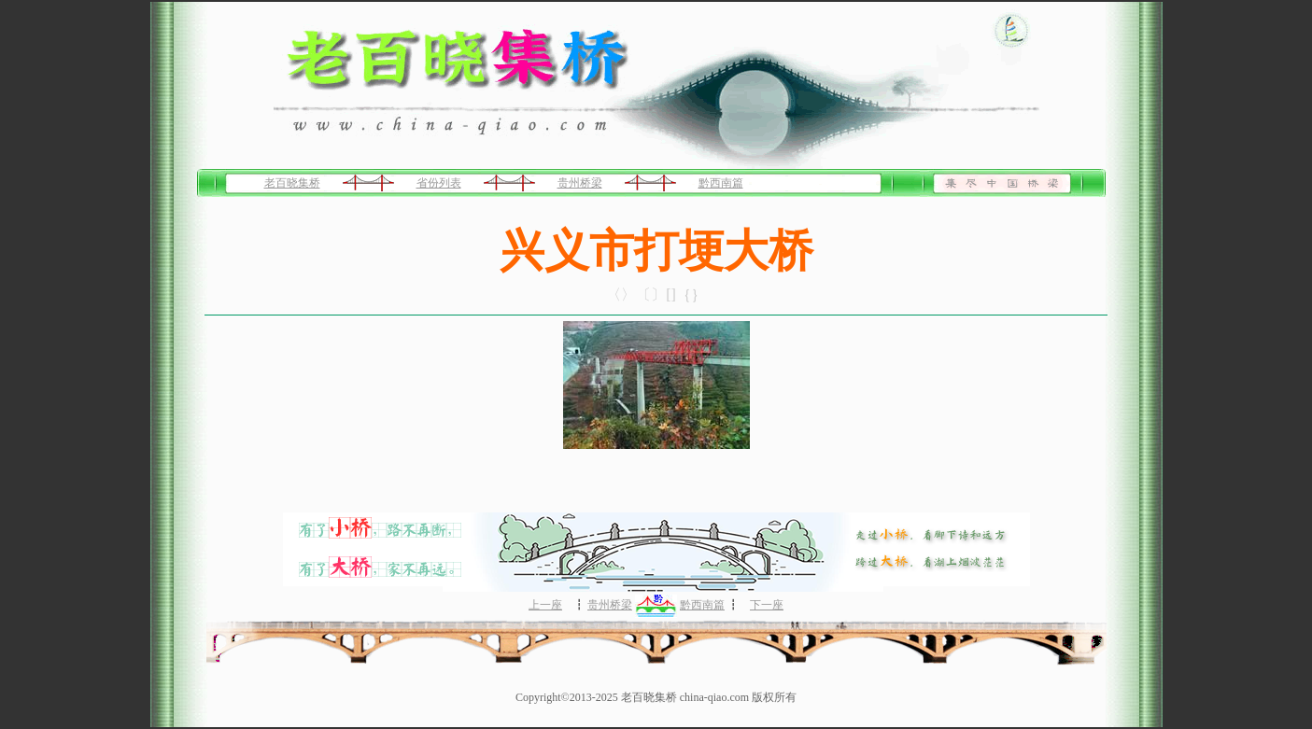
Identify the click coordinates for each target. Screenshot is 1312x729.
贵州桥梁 (579, 182)
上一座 (545, 604)
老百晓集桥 (292, 182)
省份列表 (438, 182)
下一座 (766, 604)
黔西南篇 (720, 182)
